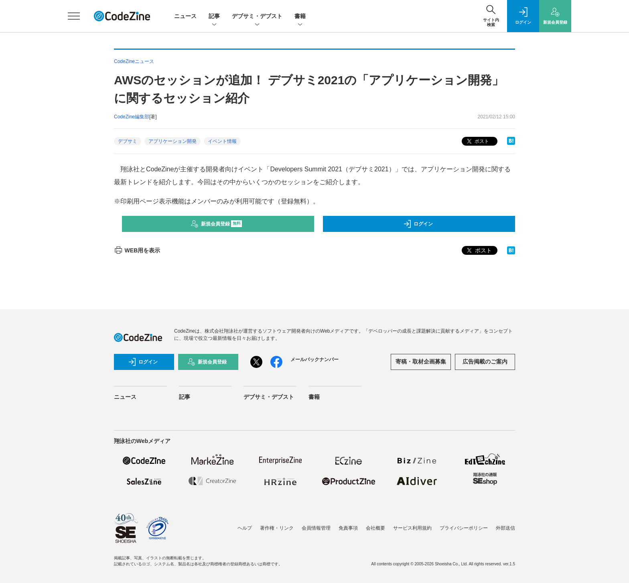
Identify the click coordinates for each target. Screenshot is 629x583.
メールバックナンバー (314, 359)
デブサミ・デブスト (257, 16)
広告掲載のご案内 (485, 361)
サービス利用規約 (412, 528)
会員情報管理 (316, 528)
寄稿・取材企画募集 (421, 361)
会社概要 (375, 528)
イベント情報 (222, 141)
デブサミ (127, 141)
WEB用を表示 (137, 250)
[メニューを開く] (74, 16)
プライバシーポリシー (464, 528)
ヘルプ (244, 528)
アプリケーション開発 (172, 141)
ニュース (185, 16)
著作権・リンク (277, 528)
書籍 (300, 16)
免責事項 (348, 528)
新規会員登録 (216, 224)
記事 (214, 16)
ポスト (477, 141)
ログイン (418, 224)
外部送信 (505, 528)
